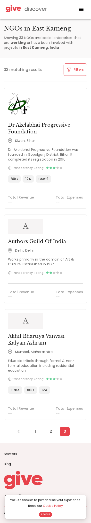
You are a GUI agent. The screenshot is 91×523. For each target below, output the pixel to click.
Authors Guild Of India (37, 241)
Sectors (10, 454)
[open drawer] (81, 9)
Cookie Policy (53, 506)
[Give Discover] (26, 9)
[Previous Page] (21, 431)
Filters (75, 69)
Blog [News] (7, 463)
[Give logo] (45, 480)
